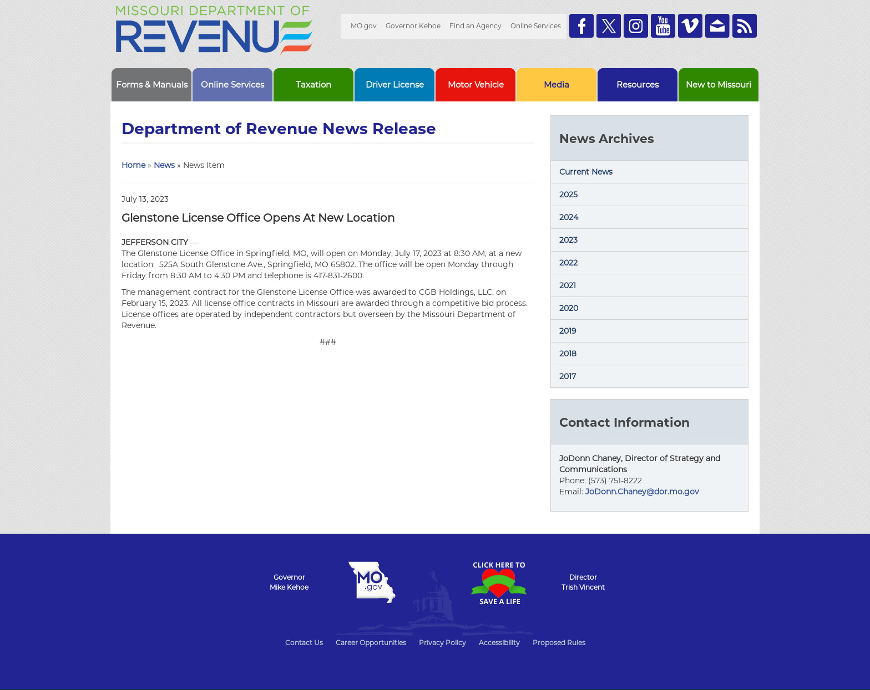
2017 (567, 376)
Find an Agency (475, 26)
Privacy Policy (442, 642)
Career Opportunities (371, 642)
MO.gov (364, 26)
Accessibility (499, 642)
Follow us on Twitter (608, 26)
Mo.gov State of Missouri (371, 582)
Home (133, 165)
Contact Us (304, 642)
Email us (717, 26)
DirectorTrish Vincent (583, 582)
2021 (567, 285)
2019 (567, 331)
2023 (568, 240)
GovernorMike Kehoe (289, 582)
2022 (568, 263)
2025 (568, 195)
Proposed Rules (559, 642)
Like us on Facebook (581, 26)
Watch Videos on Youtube (663, 26)
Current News (586, 172)
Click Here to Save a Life (498, 583)
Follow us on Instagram (636, 26)
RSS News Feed (744, 26)
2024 (568, 217)
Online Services (535, 26)
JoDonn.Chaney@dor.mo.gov (642, 492)
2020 (568, 308)
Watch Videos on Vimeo (690, 26)
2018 (567, 354)
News (164, 165)
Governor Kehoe (413, 26)
